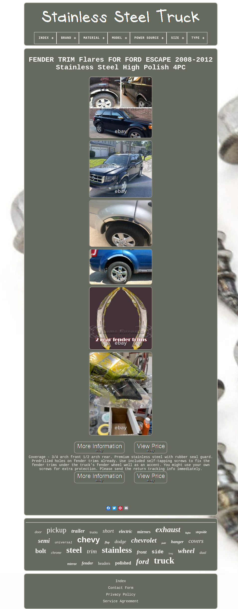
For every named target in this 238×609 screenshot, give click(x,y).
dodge (120, 541)
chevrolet (144, 540)
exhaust (167, 529)
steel (74, 550)
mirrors (143, 532)
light (187, 532)
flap (107, 542)
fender (87, 563)
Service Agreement (121, 601)
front (142, 552)
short (108, 531)
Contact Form (120, 588)
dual (203, 553)
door (38, 532)
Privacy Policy (120, 595)
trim (92, 551)
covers (195, 541)
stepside (201, 532)
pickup (56, 530)
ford (142, 561)
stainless (117, 550)
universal (63, 542)
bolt (40, 551)
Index (121, 581)
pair (164, 542)
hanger (177, 541)
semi (44, 540)
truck (164, 560)
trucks (94, 532)
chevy (88, 539)
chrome (56, 553)
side (158, 552)
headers (104, 563)
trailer (78, 531)
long (171, 553)
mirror (72, 564)
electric (125, 531)
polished (123, 563)
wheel (186, 551)
